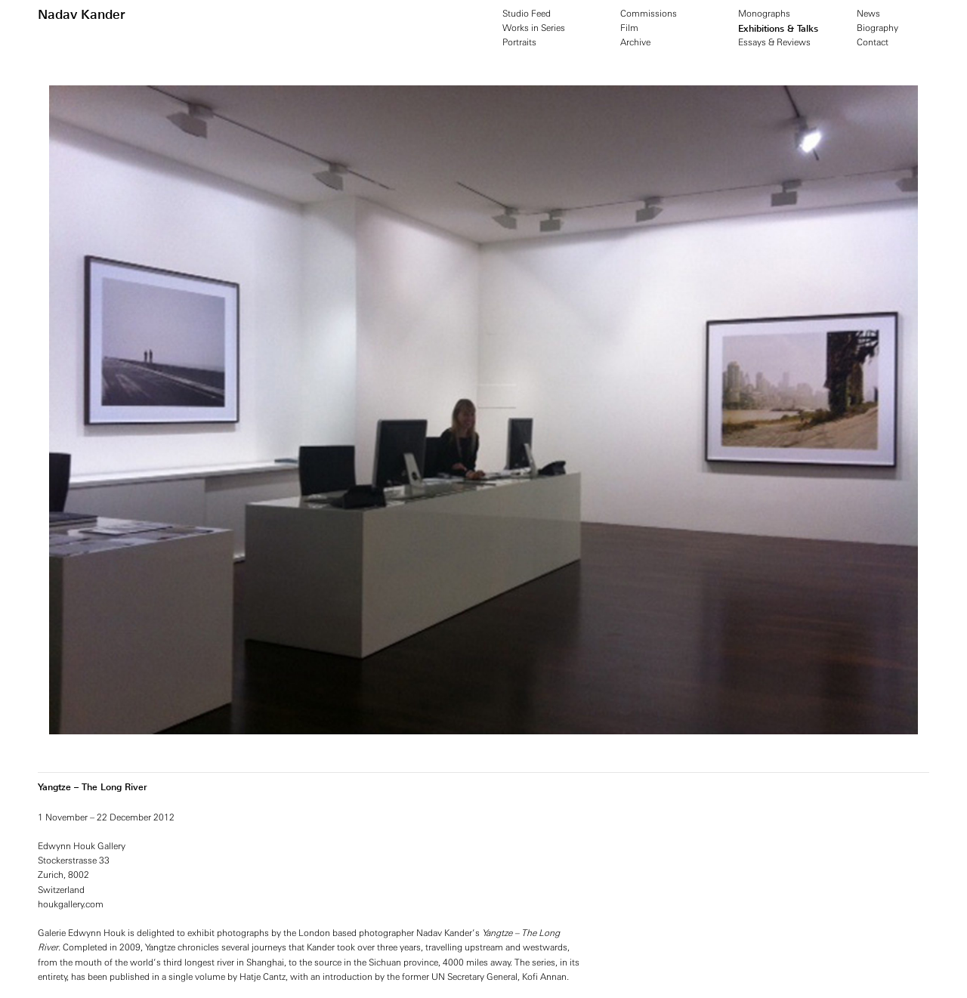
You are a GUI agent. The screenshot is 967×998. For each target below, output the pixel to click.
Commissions (648, 13)
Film (629, 28)
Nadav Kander (81, 14)
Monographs (764, 13)
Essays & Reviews (774, 42)
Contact (872, 42)
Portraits (519, 42)
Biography (877, 28)
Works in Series (533, 28)
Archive (635, 42)
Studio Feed (526, 13)
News (868, 13)
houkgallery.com (70, 904)
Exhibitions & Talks (778, 28)
